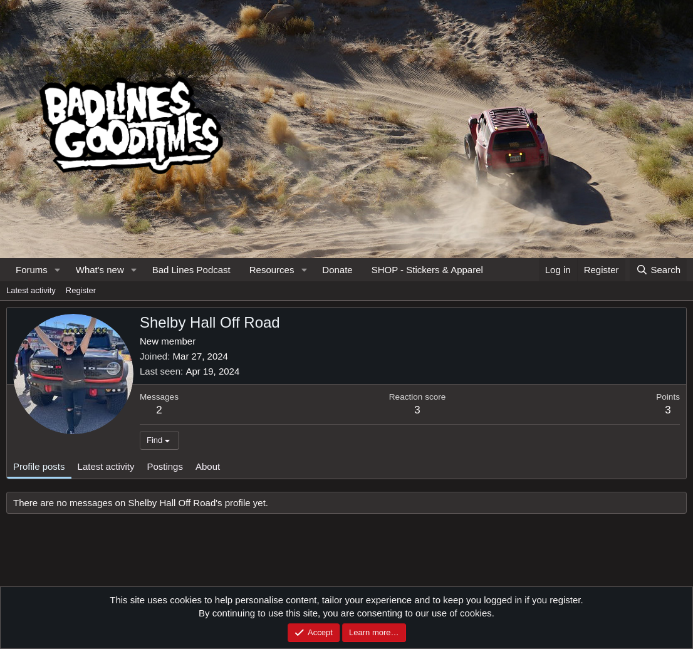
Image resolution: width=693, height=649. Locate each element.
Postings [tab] (165, 466)
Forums (32, 269)
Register (81, 290)
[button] (57, 269)
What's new (100, 269)
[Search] (658, 269)
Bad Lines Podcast (191, 269)
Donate (337, 269)
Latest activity (31, 290)
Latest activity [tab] (106, 466)
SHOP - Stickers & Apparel (427, 269)
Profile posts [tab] (39, 466)
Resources (271, 269)
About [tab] (207, 466)
